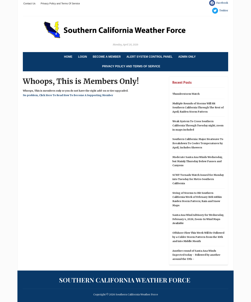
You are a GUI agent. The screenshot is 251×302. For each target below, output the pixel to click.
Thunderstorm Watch (186, 93)
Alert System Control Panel (150, 56)
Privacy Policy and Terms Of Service (60, 3)
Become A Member (107, 56)
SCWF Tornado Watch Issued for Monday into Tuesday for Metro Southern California (198, 179)
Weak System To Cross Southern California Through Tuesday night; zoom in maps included (197, 125)
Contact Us (29, 3)
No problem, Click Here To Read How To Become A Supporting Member (68, 95)
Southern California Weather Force (124, 280)
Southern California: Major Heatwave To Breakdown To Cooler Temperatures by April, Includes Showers (197, 143)
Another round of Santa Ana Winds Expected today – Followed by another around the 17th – (196, 255)
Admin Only (187, 56)
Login (82, 56)
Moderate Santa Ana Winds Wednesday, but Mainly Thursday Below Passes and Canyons (197, 161)
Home (68, 56)
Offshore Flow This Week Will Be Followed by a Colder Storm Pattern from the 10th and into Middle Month (198, 237)
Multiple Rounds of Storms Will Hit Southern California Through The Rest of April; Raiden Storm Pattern (198, 107)
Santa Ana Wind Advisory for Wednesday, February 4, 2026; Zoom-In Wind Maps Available (198, 219)
